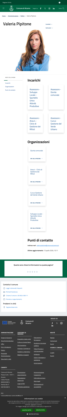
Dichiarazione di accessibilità (38, 385)
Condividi (49, 24)
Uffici (2, 344)
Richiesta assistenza (23, 387)
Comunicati (53, 341)
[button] (33, 414)
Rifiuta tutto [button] (40, 410)
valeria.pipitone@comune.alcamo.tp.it (48, 245)
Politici (23, 16)
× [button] (65, 398)
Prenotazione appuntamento (21, 373)
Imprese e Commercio (23, 349)
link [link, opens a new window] (50, 406)
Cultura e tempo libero (24, 342)
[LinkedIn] (53, 8)
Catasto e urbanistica (23, 352)
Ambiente (37, 354)
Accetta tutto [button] (26, 410)
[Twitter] (44, 8)
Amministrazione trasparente (39, 373)
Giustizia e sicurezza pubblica (40, 344)
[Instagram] (48, 8)
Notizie (52, 338)
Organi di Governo (6, 338)
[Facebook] (40, 8)
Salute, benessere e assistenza (39, 359)
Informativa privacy (39, 378)
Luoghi (52, 353)
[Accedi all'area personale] (59, 2)
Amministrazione (13, 16)
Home (4, 16)
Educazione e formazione (38, 339)
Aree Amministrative (7, 341)
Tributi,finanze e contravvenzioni (38, 350)
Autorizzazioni (38, 363)
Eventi (52, 356)
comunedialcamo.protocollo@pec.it (12, 396)
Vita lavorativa (21, 345)
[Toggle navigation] (3, 8)
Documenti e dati (6, 359)
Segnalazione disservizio (21, 379)
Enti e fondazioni (6, 347)
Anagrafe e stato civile (24, 339)
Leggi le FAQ (21, 384)
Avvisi (52, 344)
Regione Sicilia (7, 2)
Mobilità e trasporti (23, 355)
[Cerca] (63, 8)
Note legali (37, 381)
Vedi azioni (49, 28)
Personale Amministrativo (5, 354)
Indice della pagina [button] (10, 77)
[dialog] (33, 406)
